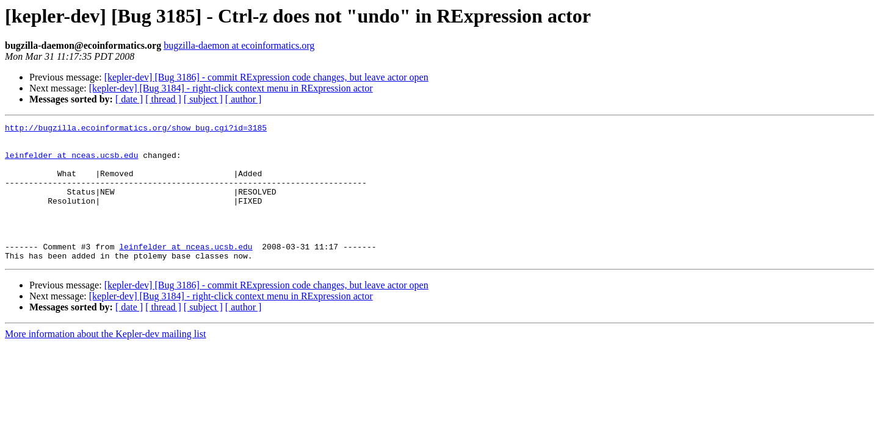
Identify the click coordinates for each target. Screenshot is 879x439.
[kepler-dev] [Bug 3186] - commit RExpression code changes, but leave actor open (266, 77)
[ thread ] (163, 99)
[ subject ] (203, 99)
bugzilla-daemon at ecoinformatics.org (239, 45)
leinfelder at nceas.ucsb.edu (71, 162)
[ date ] (129, 99)
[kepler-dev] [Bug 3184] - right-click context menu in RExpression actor (231, 88)
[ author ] (243, 99)
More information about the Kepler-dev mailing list (105, 361)
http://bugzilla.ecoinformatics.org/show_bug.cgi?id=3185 (136, 129)
